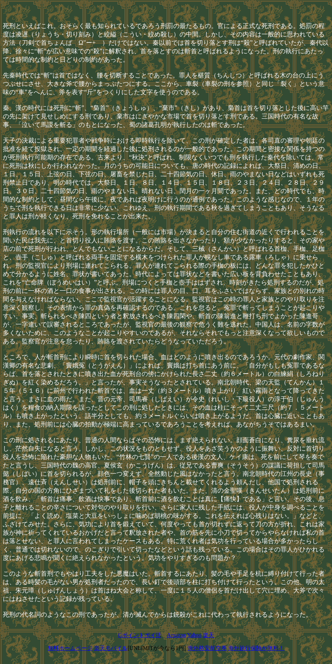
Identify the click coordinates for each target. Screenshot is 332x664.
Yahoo (194, 635)
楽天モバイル (111, 648)
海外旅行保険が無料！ (256, 648)
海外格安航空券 (207, 648)
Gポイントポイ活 (139, 635)
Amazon (176, 635)
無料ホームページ (70, 648)
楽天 (208, 635)
